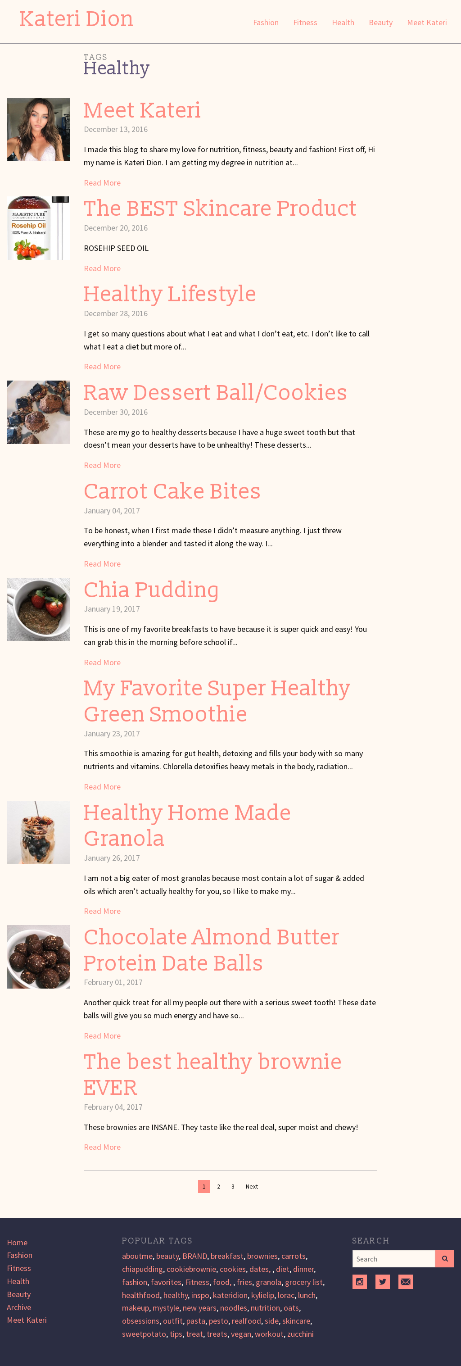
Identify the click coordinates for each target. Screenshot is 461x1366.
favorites (166, 1282)
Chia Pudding (152, 590)
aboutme (137, 1256)
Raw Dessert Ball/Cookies (216, 393)
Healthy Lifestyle (170, 294)
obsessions (140, 1321)
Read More (102, 182)
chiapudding (142, 1269)
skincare (296, 1321)
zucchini (300, 1334)
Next (252, 1186)
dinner (303, 1269)
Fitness (305, 22)
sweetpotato (144, 1334)
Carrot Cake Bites (173, 492)
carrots (293, 1256)
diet (282, 1269)
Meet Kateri (427, 22)
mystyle (166, 1307)
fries (244, 1282)
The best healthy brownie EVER (213, 1075)
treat (194, 1334)
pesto (218, 1321)
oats (291, 1307)
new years (200, 1307)
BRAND (194, 1256)
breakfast (227, 1256)
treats (217, 1334)
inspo (200, 1295)
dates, (260, 1269)
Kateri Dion (77, 19)
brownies (262, 1256)
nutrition (265, 1307)
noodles (233, 1307)
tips (176, 1334)
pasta (195, 1321)
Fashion (266, 22)
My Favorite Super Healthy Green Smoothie (217, 702)
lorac (286, 1295)
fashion (134, 1282)
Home (17, 1242)
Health (343, 22)
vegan (241, 1334)
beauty (167, 1256)
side (272, 1321)
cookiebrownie (191, 1269)
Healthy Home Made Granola (188, 826)
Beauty (381, 22)
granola (268, 1282)
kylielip (262, 1295)
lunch (307, 1295)
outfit (173, 1321)
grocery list (304, 1282)
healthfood (141, 1295)
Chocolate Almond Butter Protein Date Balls (212, 951)
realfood (246, 1321)
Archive (19, 1307)
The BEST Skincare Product (220, 209)
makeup (135, 1307)
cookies (233, 1269)
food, (223, 1282)
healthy (175, 1295)
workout (269, 1334)
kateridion (230, 1295)
